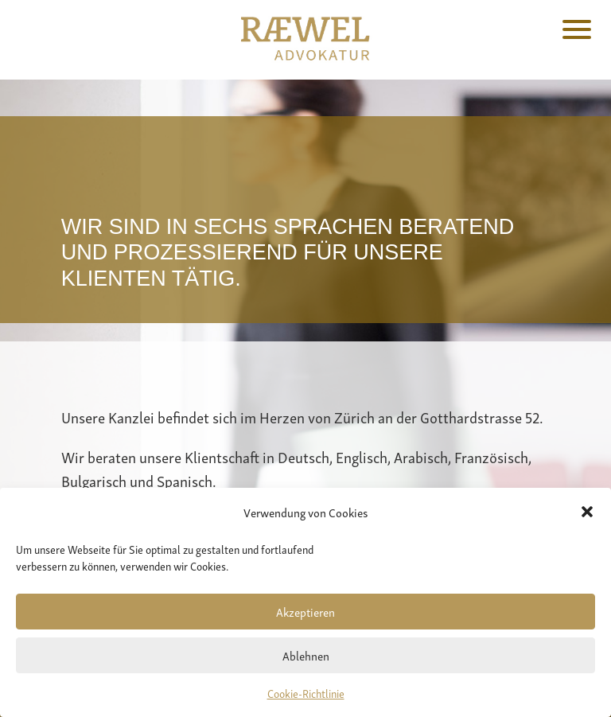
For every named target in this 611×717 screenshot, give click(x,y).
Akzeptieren (305, 611)
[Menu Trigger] (577, 27)
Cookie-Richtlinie (305, 693)
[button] (587, 512)
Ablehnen (305, 654)
